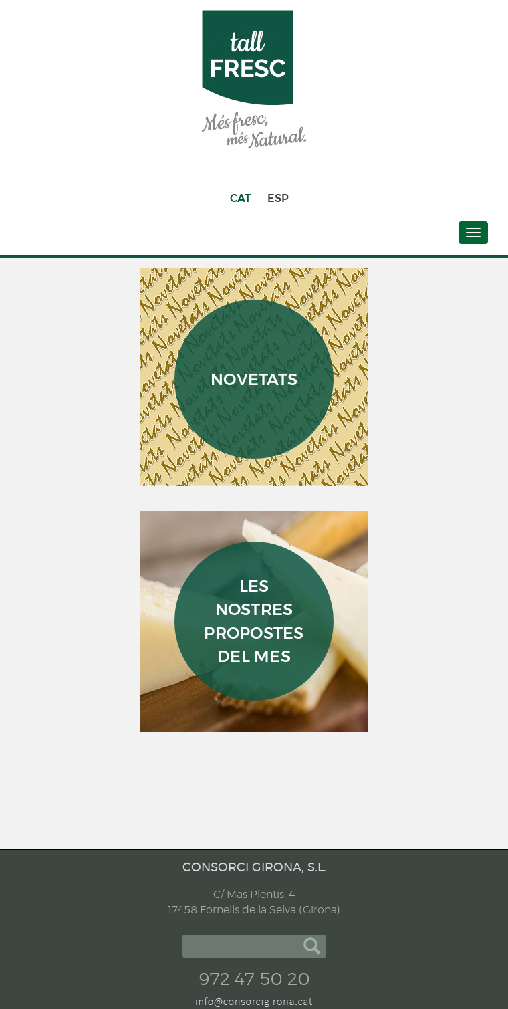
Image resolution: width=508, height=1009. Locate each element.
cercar (311, 946)
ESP (278, 198)
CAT (240, 198)
